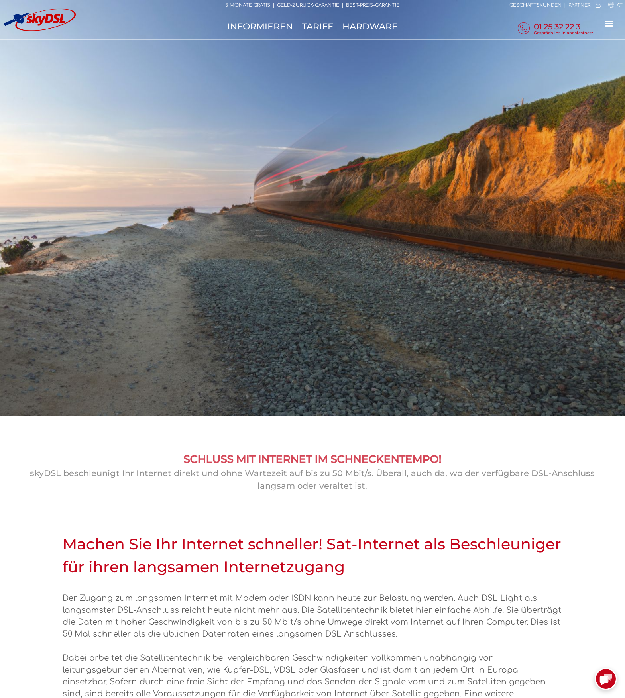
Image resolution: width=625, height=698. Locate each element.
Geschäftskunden (535, 5)
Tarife (318, 26)
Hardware (370, 26)
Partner (579, 5)
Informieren (260, 26)
